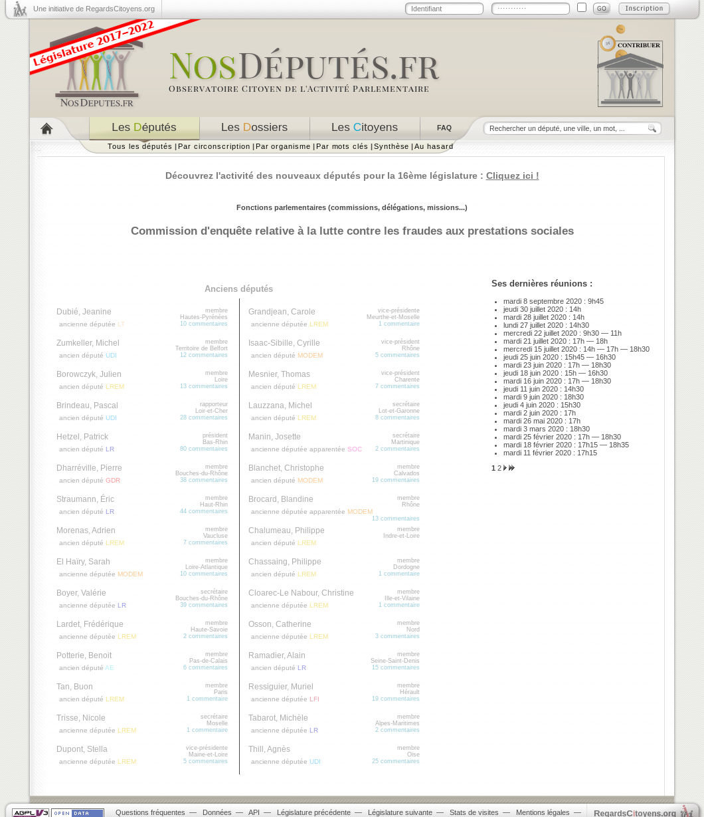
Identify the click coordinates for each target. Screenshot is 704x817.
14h (575, 309)
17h (578, 341)
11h (616, 333)
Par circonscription (214, 146)
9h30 (591, 333)
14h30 (579, 325)
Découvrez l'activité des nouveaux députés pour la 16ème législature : (352, 175)
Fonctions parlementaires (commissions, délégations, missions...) (352, 207)
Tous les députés (140, 146)
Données (217, 812)
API (254, 812)
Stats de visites (474, 812)
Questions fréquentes (150, 812)
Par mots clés (342, 146)
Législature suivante (400, 812)
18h (602, 341)
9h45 (596, 301)
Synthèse (391, 146)
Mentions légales (543, 812)
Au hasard (433, 146)
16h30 (606, 357)
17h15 (588, 445)
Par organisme (283, 146)
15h (570, 373)
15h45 (574, 357)
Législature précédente (314, 812)
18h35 (619, 445)
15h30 (570, 405)
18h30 (640, 349)
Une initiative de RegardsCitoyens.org (94, 9)
